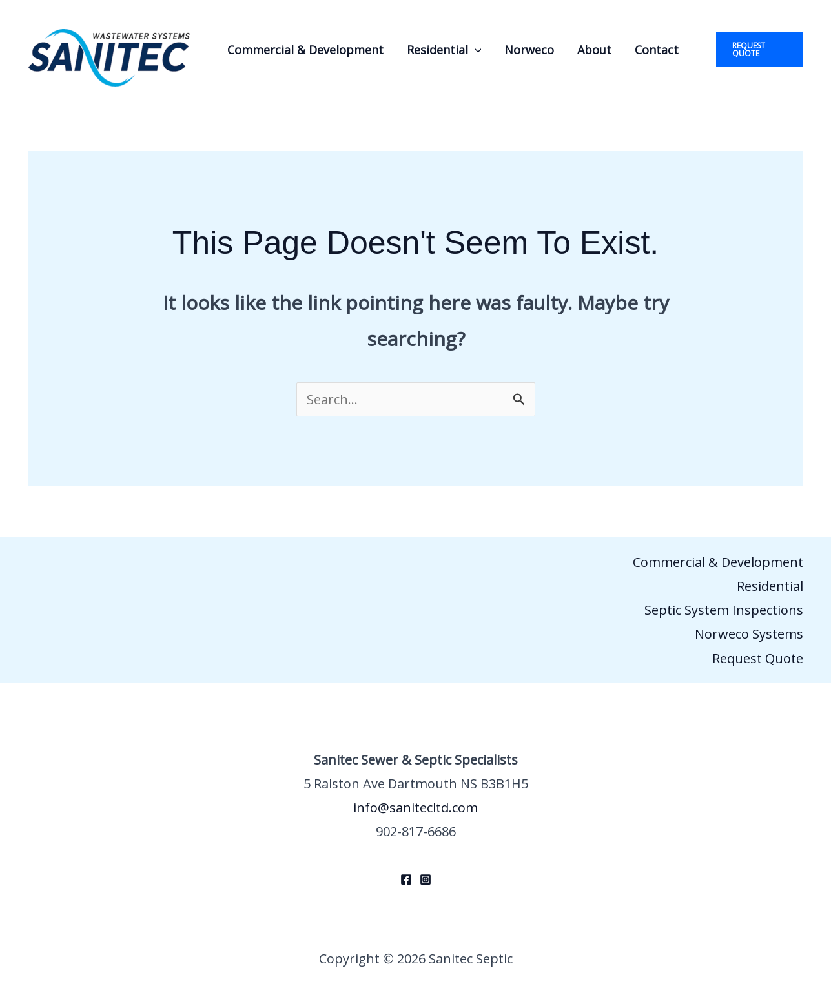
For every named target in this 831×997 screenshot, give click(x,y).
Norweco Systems (749, 633)
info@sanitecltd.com (415, 807)
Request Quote (757, 658)
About (594, 49)
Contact (657, 49)
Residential (444, 49)
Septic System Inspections (723, 610)
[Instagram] (425, 879)
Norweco (529, 49)
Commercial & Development (305, 49)
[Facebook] (406, 879)
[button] (475, 49)
